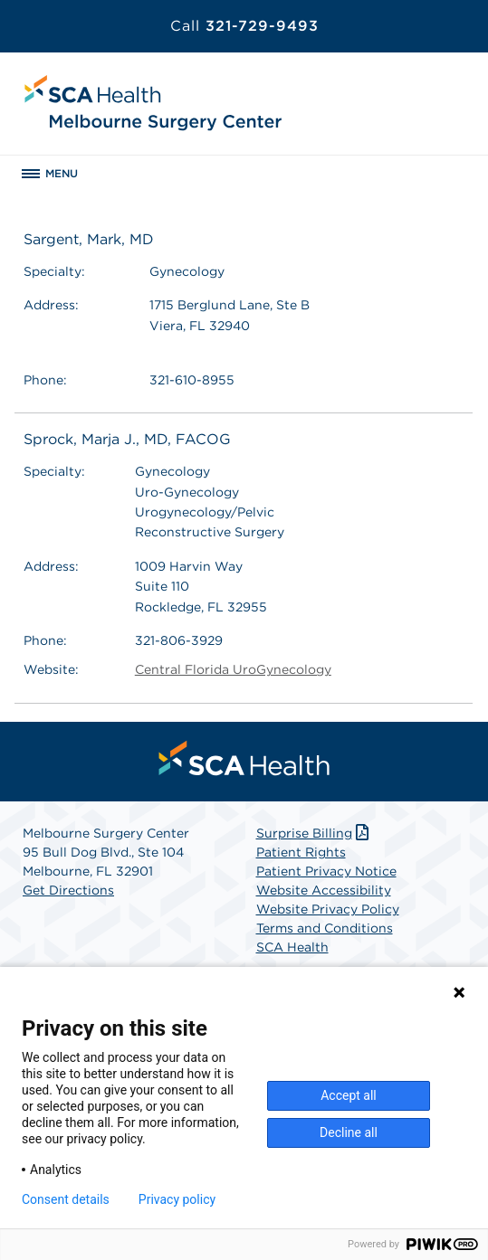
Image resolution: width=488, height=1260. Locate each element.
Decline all (349, 1132)
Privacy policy (177, 1199)
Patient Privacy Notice (326, 871)
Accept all (349, 1095)
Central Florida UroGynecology (233, 669)
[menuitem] (244, 758)
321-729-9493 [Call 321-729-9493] (244, 25)
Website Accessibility (323, 890)
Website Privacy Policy (327, 909)
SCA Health (292, 947)
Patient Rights (301, 852)
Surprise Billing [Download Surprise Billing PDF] (314, 833)
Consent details (66, 1199)
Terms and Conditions (324, 928)
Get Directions (68, 890)
